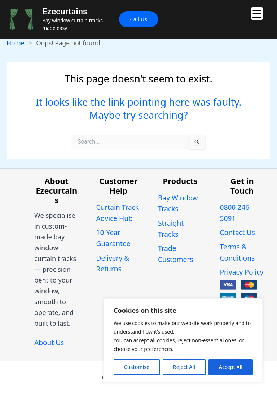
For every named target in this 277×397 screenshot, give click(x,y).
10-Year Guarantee (113, 238)
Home (15, 43)
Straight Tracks (171, 228)
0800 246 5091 (235, 213)
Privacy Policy (242, 272)
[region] (183, 340)
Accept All (230, 367)
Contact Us (237, 232)
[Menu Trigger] (257, 13)
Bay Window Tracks (178, 203)
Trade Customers (175, 254)
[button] (138, 19)
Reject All (184, 367)
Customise (136, 367)
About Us (49, 342)
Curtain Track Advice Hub (117, 213)
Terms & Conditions (237, 252)
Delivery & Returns (112, 263)
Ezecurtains (64, 11)
